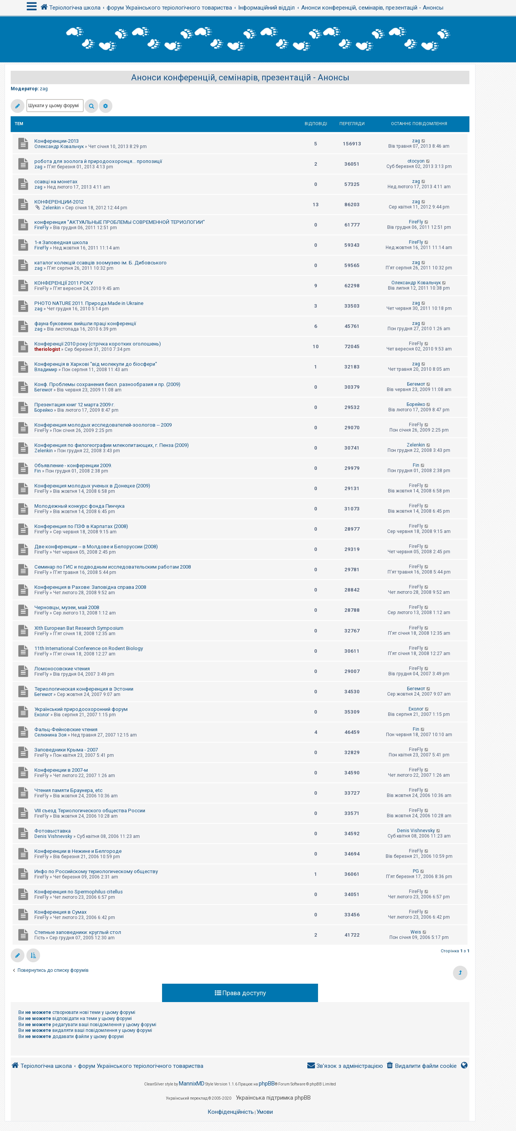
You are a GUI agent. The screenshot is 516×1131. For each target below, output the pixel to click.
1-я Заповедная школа (61, 242)
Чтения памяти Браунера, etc (68, 790)
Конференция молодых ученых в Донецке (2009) (92, 486)
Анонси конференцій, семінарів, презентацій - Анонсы (240, 77)
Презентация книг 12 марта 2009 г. (74, 404)
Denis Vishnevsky (53, 836)
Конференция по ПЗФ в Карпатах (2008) (81, 526)
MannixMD (191, 1083)
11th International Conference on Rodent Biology (88, 648)
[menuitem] (421, 1066)
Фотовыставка (52, 831)
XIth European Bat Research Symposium (78, 628)
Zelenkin (51, 207)
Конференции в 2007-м (61, 770)
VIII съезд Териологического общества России (89, 810)
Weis (416, 932)
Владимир (45, 369)
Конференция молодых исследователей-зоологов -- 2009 (103, 425)
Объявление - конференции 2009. (73, 465)
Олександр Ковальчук (59, 146)
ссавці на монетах (56, 181)
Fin (37, 471)
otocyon (416, 161)
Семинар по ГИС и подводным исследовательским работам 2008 (112, 567)
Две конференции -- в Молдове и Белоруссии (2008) (96, 546)
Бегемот (43, 390)
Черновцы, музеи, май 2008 (66, 607)
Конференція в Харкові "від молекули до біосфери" (95, 364)
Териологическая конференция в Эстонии (83, 689)
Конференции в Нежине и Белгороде (78, 851)
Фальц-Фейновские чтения (65, 729)
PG (416, 871)
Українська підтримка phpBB (273, 1097)
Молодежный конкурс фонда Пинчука (79, 506)
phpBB (267, 1083)
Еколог (41, 714)
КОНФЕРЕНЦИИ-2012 (59, 202)
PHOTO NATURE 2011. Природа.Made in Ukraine (88, 303)
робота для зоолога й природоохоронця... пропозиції (98, 161)
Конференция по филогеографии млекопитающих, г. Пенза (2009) (111, 445)
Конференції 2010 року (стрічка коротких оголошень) (97, 344)
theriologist (47, 349)
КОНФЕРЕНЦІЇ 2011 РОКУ (63, 283)
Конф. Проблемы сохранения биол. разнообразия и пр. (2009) (107, 384)
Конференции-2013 (56, 141)
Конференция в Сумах (60, 912)
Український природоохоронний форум (81, 709)
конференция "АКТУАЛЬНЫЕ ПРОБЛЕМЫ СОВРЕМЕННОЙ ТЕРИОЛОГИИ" (119, 222)
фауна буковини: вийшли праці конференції (85, 323)
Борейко (43, 410)
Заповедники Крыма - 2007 (66, 750)
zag (44, 88)
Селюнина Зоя (50, 735)
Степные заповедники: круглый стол (77, 932)
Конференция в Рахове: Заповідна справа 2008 (90, 587)
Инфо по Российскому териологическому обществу (96, 871)
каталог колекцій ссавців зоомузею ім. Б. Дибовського (100, 263)
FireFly (41, 227)
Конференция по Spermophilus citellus (78, 892)
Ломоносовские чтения (62, 668)
